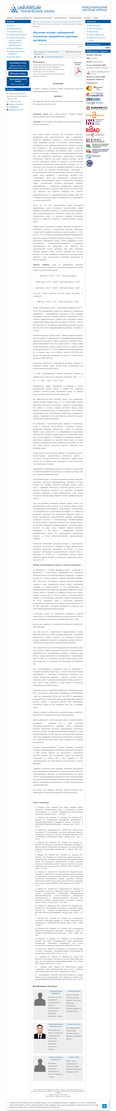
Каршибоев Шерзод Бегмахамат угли (56, 1025)
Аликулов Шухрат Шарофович (56, 992)
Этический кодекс (75, 18)
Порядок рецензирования (18, 35)
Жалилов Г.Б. (38, 54)
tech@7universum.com (15, 110)
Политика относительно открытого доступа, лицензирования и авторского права (17, 41)
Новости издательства (96, 35)
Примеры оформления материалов (17, 52)
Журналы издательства (23, 18)
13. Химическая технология (53, 57)
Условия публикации (16, 48)
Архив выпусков (94, 25)
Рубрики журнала (15, 28)
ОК (104, 1106)
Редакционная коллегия (43, 18)
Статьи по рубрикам (96, 28)
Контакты (87, 18)
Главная (9, 18)
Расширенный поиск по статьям (97, 39)
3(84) (38, 57)
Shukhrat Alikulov (74, 991)
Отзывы (95, 18)
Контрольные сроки (16, 31)
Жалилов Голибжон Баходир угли (56, 1058)
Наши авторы (93, 31)
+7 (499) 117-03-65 (14, 101)
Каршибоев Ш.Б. (53, 52)
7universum (15, 104)
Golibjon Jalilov (74, 1057)
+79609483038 (12, 107)
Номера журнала (60, 18)
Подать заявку (18, 73)
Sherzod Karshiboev (74, 1024)
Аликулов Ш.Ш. (41, 52)
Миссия (11, 25)
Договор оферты (14, 57)
